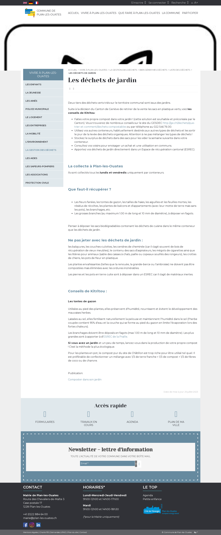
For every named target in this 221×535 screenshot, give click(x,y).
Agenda (132, 416)
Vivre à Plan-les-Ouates (98, 13)
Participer (190, 13)
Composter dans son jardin (84, 379)
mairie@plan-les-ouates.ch (40, 518)
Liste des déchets (180, 70)
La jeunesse (33, 92)
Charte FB (44, 532)
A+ (196, 2)
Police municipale (37, 109)
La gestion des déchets (123, 70)
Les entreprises (36, 125)
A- (192, 2)
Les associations (37, 174)
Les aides (31, 158)
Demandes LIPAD (58, 532)
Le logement (34, 117)
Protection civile (37, 182)
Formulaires (45, 416)
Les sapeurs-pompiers (40, 166)
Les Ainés (31, 100)
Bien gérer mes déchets (153, 70)
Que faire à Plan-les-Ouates (139, 13)
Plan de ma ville (176, 418)
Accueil (73, 13)
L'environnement (37, 141)
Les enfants (33, 84)
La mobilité (33, 133)
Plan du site (73, 532)
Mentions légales (30, 532)
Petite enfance (152, 499)
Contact (83, 532)
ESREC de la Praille (115, 336)
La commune (171, 13)
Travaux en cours (88, 418)
